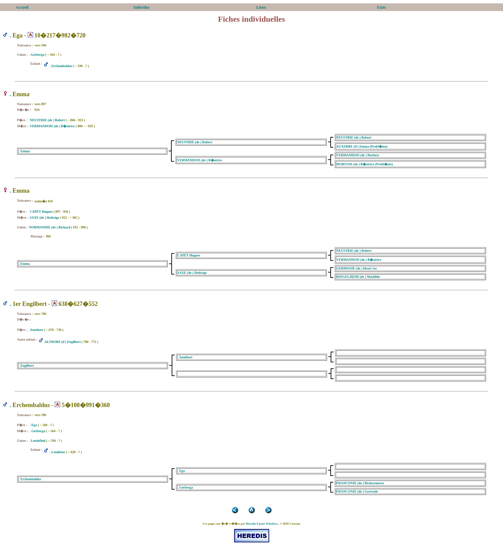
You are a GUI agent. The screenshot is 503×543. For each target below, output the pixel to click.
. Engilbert (26, 365)
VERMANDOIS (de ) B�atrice (52, 126)
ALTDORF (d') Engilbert (62, 342)
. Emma (24, 151)
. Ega (33, 425)
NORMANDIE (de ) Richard (49, 227)
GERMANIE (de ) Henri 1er (356, 268)
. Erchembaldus (61, 66)
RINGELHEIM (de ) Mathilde (358, 277)
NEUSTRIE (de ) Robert (47, 120)
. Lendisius (57, 452)
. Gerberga (36, 54)
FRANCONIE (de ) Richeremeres (360, 483)
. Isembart (36, 330)
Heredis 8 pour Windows (262, 523)
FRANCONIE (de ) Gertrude (357, 491)
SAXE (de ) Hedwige (44, 217)
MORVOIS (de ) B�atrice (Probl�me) (364, 164)
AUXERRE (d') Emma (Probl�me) (361, 146)
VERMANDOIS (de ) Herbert (357, 155)
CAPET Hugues (41, 211)
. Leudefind (37, 440)
